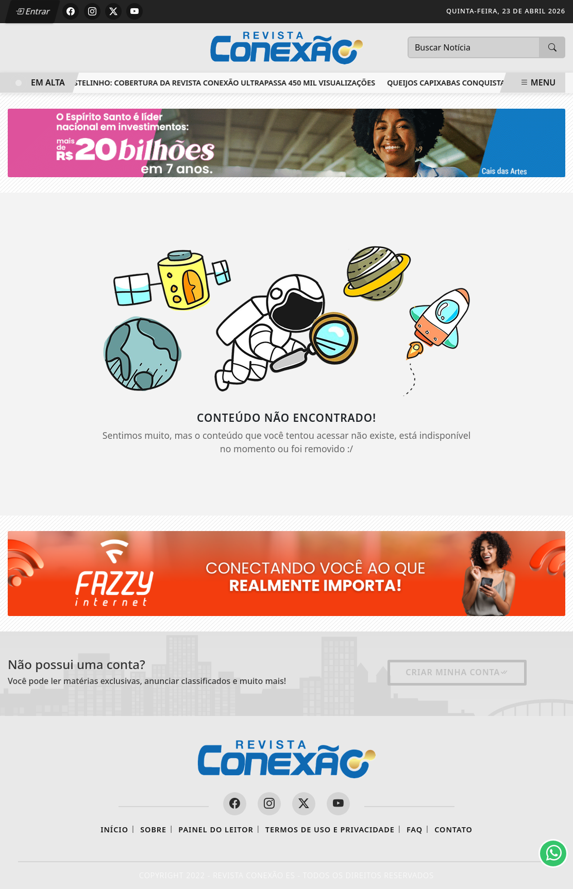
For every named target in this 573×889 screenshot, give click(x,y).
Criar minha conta (457, 672)
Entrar (32, 11)
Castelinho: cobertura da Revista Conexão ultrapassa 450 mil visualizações (221, 83)
